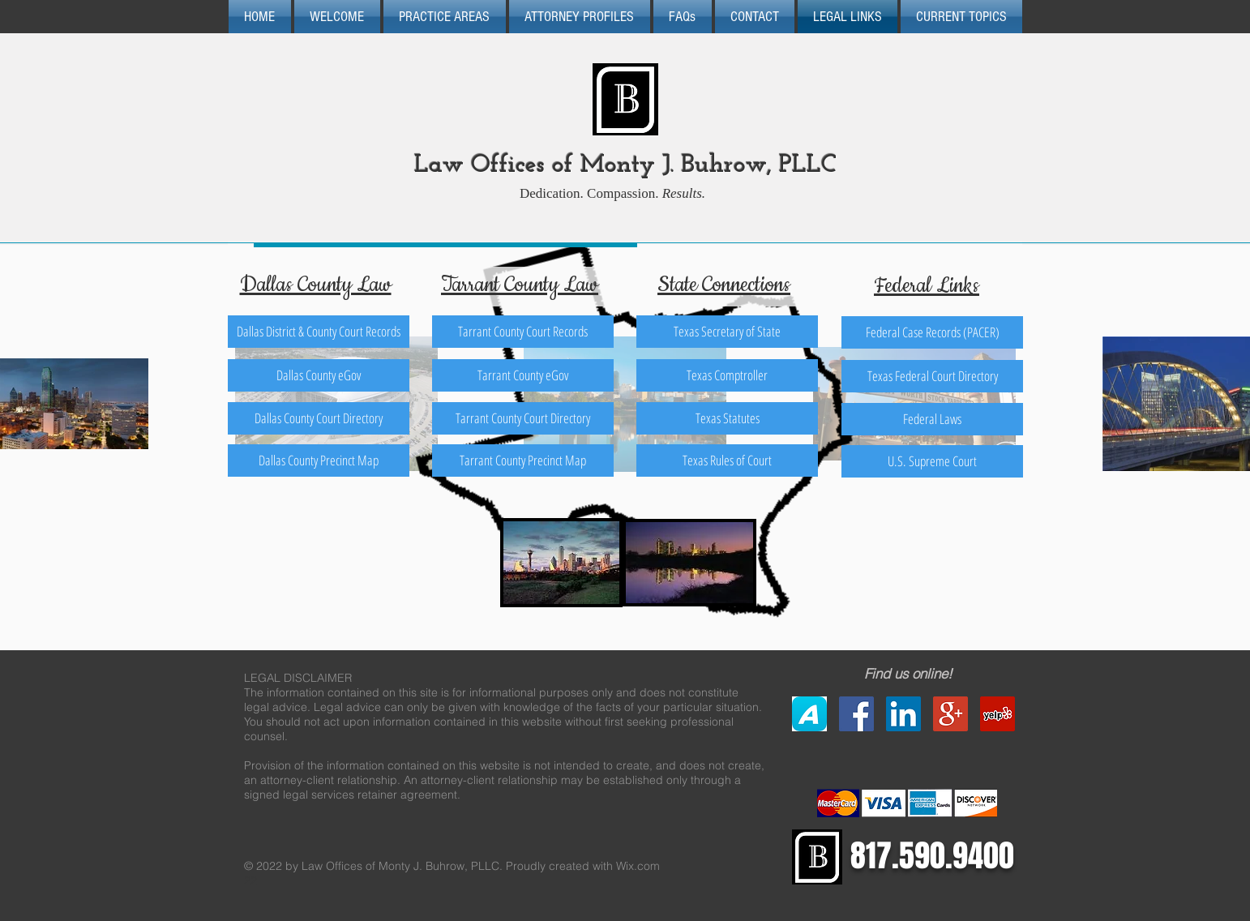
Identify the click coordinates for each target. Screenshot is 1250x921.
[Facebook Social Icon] (856, 713)
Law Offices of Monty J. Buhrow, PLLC (625, 165)
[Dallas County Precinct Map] (318, 460)
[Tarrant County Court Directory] (523, 418)
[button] (682, 16)
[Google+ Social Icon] (950, 713)
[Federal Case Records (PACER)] (932, 332)
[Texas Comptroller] (727, 375)
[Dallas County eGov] (318, 375)
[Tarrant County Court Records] (523, 331)
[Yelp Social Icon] (997, 713)
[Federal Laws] (932, 419)
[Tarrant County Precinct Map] (523, 460)
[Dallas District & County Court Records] (318, 331)
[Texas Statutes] (727, 418)
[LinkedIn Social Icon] (903, 713)
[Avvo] (809, 713)
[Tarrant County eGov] (523, 375)
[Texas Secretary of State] (727, 331)
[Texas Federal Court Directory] (932, 376)
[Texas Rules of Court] (727, 460)
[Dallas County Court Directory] (318, 418)
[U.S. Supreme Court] (932, 461)
